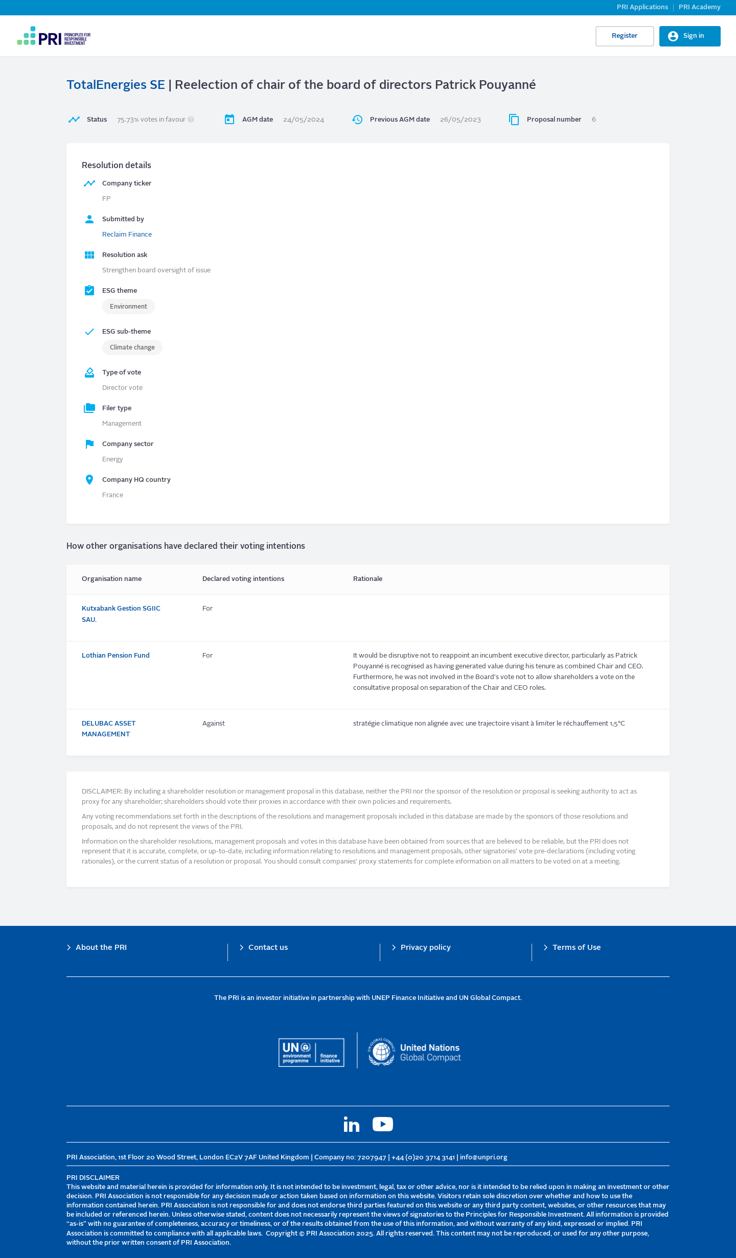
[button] (191, 120)
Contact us (268, 948)
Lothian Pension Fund (116, 656)
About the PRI (101, 948)
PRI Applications (642, 7)
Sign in (693, 36)
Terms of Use (577, 948)
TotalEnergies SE (115, 86)
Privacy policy (426, 948)
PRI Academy (700, 7)
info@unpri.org (484, 1157)
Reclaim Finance (127, 234)
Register (625, 36)
